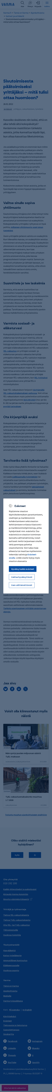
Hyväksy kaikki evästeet (22, 569)
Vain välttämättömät (21, 585)
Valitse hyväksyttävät (21, 577)
